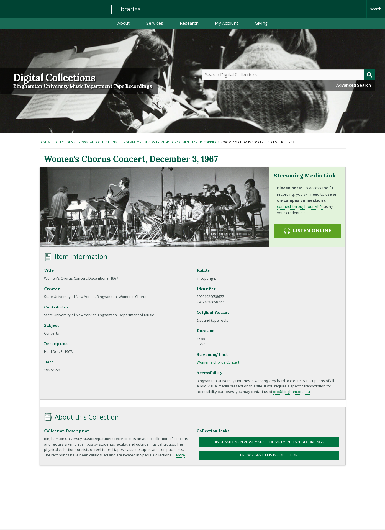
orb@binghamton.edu (291, 391)
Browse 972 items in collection (269, 454)
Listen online (307, 230)
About (123, 23)
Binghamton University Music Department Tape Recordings (82, 86)
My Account (226, 23)
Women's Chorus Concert (218, 362)
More (180, 454)
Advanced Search (353, 85)
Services (154, 23)
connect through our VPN (300, 206)
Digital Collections (54, 77)
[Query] (288, 74)
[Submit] (369, 74)
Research (189, 23)
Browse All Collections (97, 142)
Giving (261, 23)
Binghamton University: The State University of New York (53, 8)
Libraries (128, 9)
